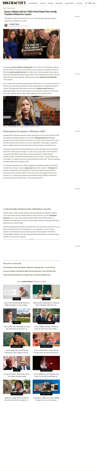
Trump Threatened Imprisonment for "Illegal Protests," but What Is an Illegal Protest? (27, 275)
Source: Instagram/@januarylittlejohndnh (15, 59)
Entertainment (33, 3)
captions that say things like (48, 77)
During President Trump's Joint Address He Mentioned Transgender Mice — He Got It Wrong (29, 267)
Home (4, 8)
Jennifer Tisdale (14, 24)
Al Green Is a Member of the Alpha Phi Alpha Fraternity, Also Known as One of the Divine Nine (29, 271)
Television (43, 3)
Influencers (59, 3)
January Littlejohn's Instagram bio (21, 67)
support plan (28, 168)
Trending (50, 3)
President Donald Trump (43, 88)
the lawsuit (51, 168)
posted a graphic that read (17, 72)
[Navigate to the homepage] (14, 3)
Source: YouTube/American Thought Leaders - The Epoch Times (21, 126)
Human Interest (69, 3)
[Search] (86, 3)
